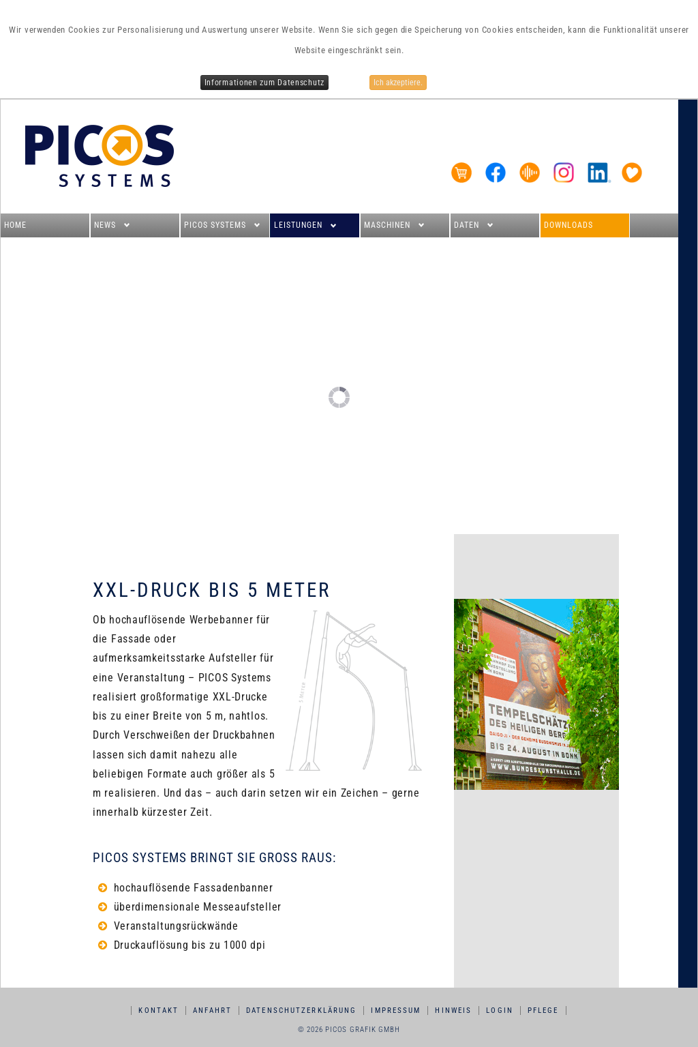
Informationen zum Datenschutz (264, 82)
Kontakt (158, 1010)
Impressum (396, 1010)
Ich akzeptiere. (398, 82)
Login (499, 1010)
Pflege (543, 1010)
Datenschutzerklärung (301, 1010)
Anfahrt (212, 1010)
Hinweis (453, 1010)
